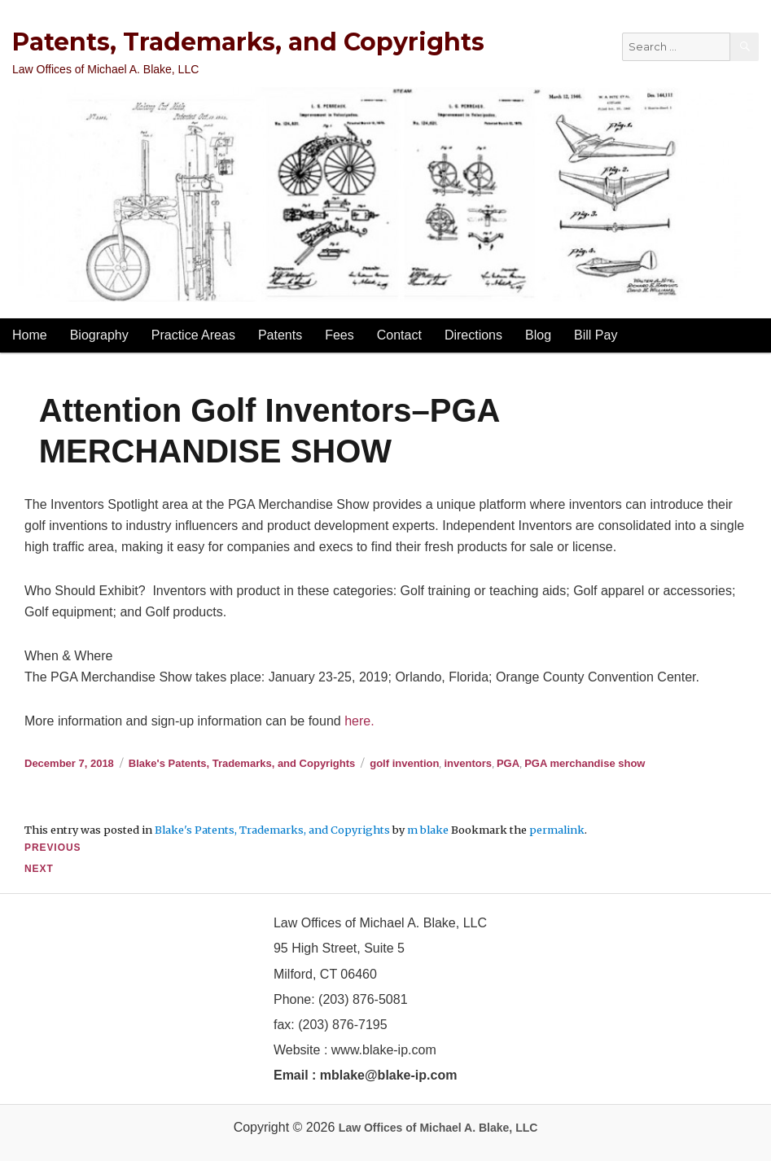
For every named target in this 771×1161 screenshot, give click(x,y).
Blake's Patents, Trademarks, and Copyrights (242, 763)
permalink (557, 829)
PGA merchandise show (584, 763)
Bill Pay (595, 335)
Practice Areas (193, 335)
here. (359, 721)
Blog (538, 335)
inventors (468, 763)
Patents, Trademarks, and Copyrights (248, 42)
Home (29, 335)
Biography (99, 335)
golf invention (404, 763)
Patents (280, 335)
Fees (339, 335)
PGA (508, 763)
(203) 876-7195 (342, 1025)
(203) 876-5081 (361, 999)
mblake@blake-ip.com (389, 1075)
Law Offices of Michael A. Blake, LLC (438, 1127)
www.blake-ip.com (383, 1050)
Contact (399, 335)
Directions (473, 335)
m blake (428, 829)
